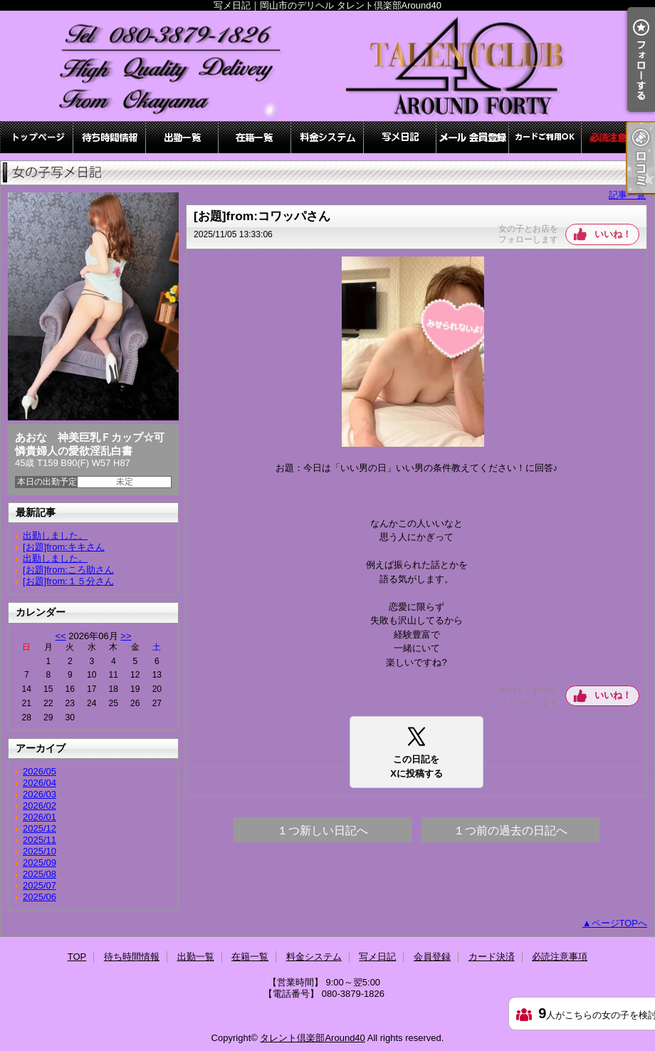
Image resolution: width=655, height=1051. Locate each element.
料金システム (327, 137)
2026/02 (39, 805)
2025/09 (39, 862)
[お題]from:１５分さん (68, 581)
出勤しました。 (55, 535)
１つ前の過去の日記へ (510, 830)
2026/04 (39, 782)
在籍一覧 (255, 137)
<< (60, 636)
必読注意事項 (618, 137)
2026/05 (39, 771)
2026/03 (39, 794)
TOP (37, 137)
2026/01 (39, 817)
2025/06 (39, 896)
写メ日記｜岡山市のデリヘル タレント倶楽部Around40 (327, 66)
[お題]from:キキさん (64, 547)
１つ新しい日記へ (322, 830)
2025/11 (39, 839)
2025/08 (39, 874)
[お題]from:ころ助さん (68, 569)
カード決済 (545, 137)
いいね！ (613, 234)
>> (125, 636)
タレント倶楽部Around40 (312, 1037)
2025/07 (39, 885)
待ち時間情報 (109, 137)
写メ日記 (400, 137)
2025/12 (39, 828)
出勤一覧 (182, 137)
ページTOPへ (620, 923)
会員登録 (472, 137)
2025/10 (39, 851)
